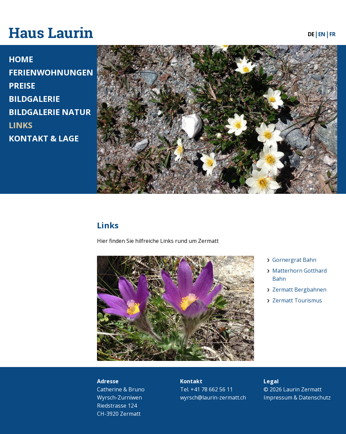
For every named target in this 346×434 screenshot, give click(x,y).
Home (21, 59)
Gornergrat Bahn (294, 260)
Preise (22, 85)
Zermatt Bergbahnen (299, 289)
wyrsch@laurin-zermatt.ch (213, 397)
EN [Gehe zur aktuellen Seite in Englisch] (321, 34)
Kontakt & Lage (44, 138)
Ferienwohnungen (51, 72)
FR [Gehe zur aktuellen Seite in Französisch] (332, 34)
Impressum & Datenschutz (297, 397)
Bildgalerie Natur (50, 111)
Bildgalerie (34, 98)
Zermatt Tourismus (297, 300)
